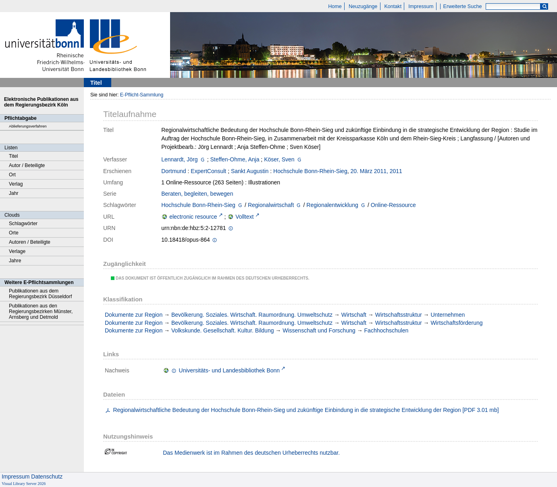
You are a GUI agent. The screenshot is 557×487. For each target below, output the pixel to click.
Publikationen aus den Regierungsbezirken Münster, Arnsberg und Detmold (41, 311)
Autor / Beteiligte (27, 165)
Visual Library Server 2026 (24, 483)
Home (335, 6)
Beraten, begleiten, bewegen (197, 193)
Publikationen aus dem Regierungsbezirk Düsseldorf (40, 293)
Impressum (420, 6)
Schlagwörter (23, 223)
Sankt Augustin (249, 171)
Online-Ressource (393, 205)
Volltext (244, 216)
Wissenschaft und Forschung (319, 330)
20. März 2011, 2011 (376, 171)
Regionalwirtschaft (271, 205)
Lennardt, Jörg (179, 159)
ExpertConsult (208, 171)
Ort (12, 175)
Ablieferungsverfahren (28, 126)
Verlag (16, 184)
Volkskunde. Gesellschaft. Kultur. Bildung (222, 330)
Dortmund (173, 171)
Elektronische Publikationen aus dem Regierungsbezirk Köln (41, 102)
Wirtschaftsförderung (456, 323)
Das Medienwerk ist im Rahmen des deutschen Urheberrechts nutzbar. (251, 452)
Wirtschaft (353, 314)
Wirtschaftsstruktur (398, 314)
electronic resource (193, 216)
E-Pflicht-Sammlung (142, 95)
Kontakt (392, 6)
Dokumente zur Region (133, 314)
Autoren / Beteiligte (29, 242)
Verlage (17, 251)
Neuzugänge (363, 6)
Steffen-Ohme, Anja (235, 159)
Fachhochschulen (386, 330)
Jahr (14, 193)
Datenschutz (46, 476)
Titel (13, 156)
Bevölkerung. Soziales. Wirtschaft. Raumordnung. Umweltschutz (252, 314)
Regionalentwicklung (332, 205)
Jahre (15, 260)
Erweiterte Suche (462, 6)
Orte (14, 233)
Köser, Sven (279, 159)
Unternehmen (447, 314)
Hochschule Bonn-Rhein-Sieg (310, 171)
